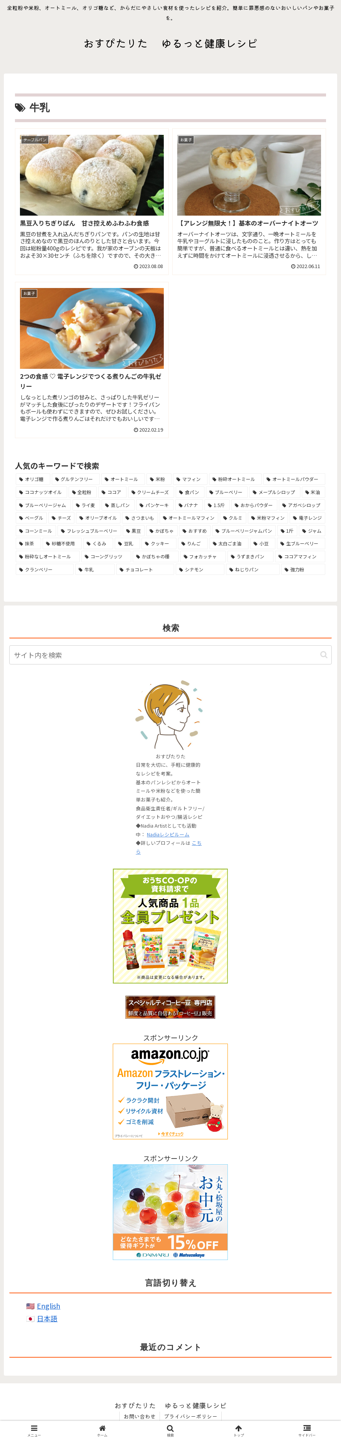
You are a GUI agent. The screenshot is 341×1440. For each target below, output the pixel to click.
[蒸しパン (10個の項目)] (118, 505)
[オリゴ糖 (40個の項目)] (33, 479)
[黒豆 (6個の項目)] (134, 531)
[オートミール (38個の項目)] (123, 479)
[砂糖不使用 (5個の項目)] (62, 543)
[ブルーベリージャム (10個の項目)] (43, 505)
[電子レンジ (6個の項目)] (307, 518)
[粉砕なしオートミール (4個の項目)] (48, 556)
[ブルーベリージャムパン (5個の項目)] (244, 531)
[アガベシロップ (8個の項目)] (302, 505)
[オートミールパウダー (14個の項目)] (294, 479)
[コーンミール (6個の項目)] (36, 531)
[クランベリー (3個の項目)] (45, 569)
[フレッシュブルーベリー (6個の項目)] (89, 531)
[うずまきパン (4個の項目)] (250, 556)
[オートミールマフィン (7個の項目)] (189, 518)
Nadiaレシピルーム (168, 834)
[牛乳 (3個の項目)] (95, 569)
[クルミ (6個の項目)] (233, 518)
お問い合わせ (140, 1416)
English (48, 1306)
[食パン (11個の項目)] (190, 492)
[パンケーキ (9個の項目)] (155, 505)
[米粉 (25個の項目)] (159, 479)
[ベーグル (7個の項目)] (31, 518)
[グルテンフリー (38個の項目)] (76, 479)
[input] (170, 654)
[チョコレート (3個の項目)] (145, 569)
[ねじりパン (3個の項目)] (253, 569)
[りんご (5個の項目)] (193, 543)
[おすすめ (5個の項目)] (195, 531)
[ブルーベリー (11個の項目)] (227, 492)
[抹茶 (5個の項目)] (28, 543)
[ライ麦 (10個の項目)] (86, 505)
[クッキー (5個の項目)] (159, 543)
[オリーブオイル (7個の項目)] (98, 518)
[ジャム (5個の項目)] (312, 531)
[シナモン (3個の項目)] (200, 569)
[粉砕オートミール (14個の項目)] (235, 479)
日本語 (47, 1318)
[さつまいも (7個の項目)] (140, 518)
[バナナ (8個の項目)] (189, 505)
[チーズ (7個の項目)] (61, 518)
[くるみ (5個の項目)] (98, 543)
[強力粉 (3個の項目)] (303, 569)
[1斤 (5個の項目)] (287, 531)
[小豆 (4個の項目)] (262, 543)
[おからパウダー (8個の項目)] (254, 505)
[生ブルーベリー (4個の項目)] (301, 543)
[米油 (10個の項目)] (314, 492)
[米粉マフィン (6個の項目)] (268, 518)
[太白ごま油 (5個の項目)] (229, 543)
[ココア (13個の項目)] (112, 492)
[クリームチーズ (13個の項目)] (151, 492)
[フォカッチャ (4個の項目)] (203, 556)
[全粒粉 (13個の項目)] (83, 492)
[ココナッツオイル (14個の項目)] (41, 492)
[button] (324, 654)
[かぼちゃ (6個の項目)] (162, 531)
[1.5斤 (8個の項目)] (217, 505)
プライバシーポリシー (190, 1416)
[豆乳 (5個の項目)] (127, 543)
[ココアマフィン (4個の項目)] (300, 556)
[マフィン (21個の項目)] (190, 479)
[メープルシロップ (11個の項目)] (274, 492)
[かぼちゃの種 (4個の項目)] (155, 556)
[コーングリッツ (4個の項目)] (106, 556)
